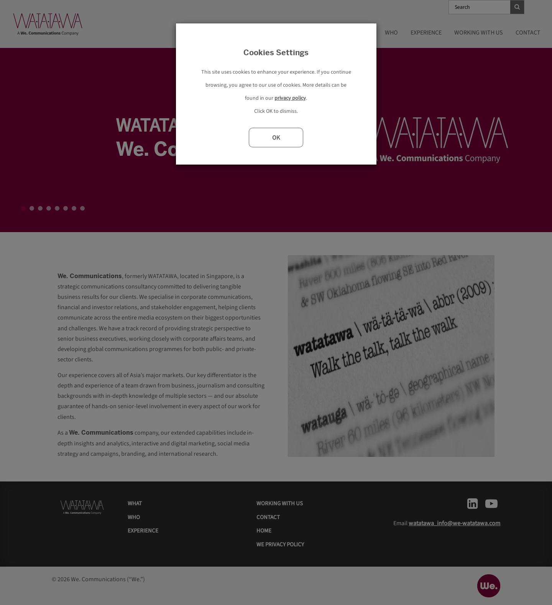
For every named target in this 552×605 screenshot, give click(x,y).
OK (276, 138)
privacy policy (290, 98)
